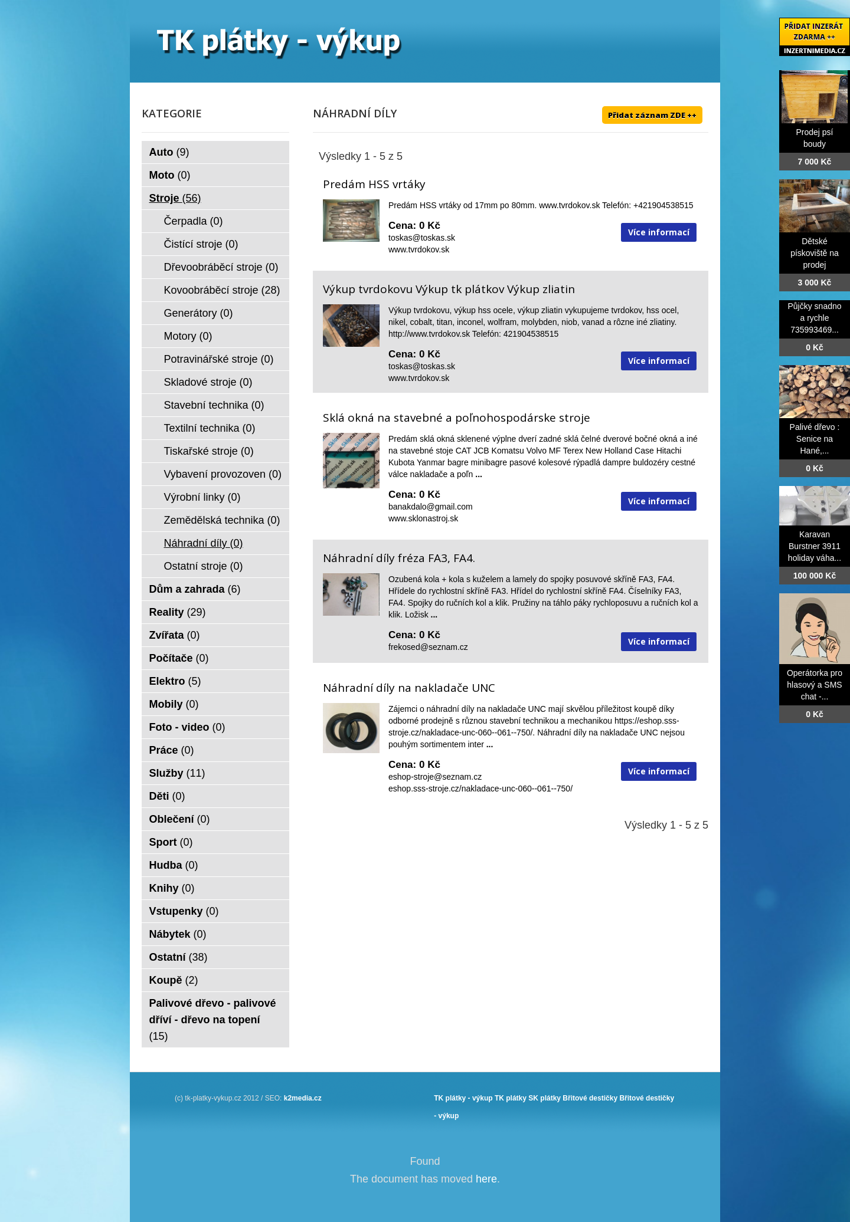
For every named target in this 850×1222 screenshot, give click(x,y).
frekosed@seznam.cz (428, 647)
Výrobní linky (202, 497)
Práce (171, 750)
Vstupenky (184, 911)
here (486, 1179)
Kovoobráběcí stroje (222, 290)
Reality (177, 612)
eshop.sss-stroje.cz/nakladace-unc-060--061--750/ (480, 788)
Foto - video (187, 727)
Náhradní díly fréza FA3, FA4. (399, 558)
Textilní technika (210, 428)
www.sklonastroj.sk (423, 518)
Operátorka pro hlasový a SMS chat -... (814, 684)
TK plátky (511, 1098)
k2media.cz (303, 1098)
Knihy (172, 888)
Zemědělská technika (222, 520)
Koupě (173, 980)
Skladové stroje (208, 382)
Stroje (175, 198)
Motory (188, 336)
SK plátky (544, 1098)
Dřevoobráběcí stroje (221, 267)
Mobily (174, 704)
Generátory (198, 313)
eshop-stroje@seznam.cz (435, 776)
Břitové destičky (590, 1098)
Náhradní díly (203, 543)
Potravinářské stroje (219, 359)
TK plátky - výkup (463, 1098)
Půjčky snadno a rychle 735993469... (814, 317)
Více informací (658, 232)
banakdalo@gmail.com (430, 506)
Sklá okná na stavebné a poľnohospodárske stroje (456, 417)
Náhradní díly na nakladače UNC (409, 687)
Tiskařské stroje (209, 451)
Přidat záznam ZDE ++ (652, 115)
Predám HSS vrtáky (374, 184)
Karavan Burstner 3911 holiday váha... (814, 546)
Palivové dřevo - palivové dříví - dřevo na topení (212, 1019)
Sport (171, 842)
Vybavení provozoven (223, 474)
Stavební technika (214, 405)
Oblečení (179, 819)
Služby (177, 773)
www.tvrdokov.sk (418, 249)
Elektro (175, 681)
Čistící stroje (201, 244)
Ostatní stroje (203, 566)
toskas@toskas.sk (421, 237)
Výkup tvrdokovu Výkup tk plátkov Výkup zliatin (449, 289)
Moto (170, 175)
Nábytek (178, 934)
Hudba (173, 865)
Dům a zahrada (195, 589)
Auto (169, 152)
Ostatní (178, 957)
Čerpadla (193, 221)
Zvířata (174, 635)
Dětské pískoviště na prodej (814, 253)
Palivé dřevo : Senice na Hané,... (815, 438)
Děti (167, 796)
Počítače (179, 658)
